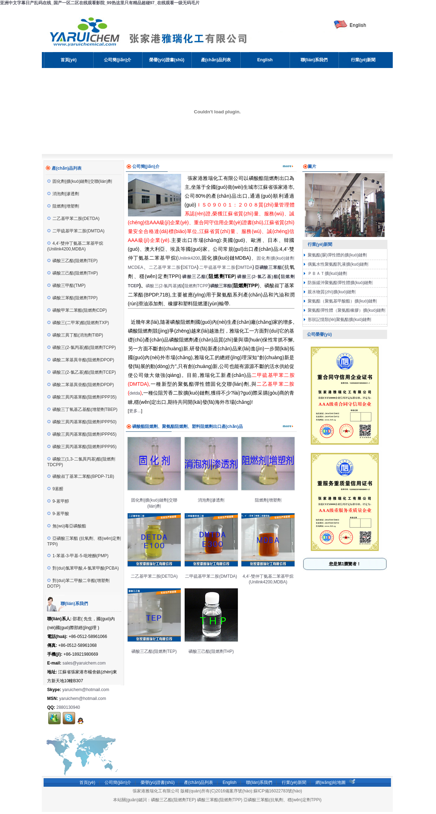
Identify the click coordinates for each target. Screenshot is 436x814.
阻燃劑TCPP (196, 285)
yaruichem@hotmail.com (85, 689)
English (229, 782)
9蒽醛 (55, 488)
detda (134, 393)
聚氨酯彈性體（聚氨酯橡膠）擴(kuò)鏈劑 (346, 310)
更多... (135, 410)
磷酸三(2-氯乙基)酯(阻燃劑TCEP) (81, 372)
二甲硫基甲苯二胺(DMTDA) (76, 230)
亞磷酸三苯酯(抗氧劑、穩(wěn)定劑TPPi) (283, 799)
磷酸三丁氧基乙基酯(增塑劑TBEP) (82, 409)
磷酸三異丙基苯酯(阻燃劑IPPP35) (82, 397)
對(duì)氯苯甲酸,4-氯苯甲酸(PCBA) (83, 568)
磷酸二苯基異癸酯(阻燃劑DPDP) (80, 384)
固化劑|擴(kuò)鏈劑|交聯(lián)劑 (79, 181)
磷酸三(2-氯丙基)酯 (164, 285)
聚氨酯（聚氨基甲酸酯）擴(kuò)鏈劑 (342, 301)
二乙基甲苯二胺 (165, 267)
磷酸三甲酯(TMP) (66, 285)
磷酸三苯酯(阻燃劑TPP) (72, 297)
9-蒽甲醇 (58, 501)
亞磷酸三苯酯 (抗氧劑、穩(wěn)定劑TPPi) (84, 541)
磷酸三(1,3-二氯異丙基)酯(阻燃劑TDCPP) (81, 462)
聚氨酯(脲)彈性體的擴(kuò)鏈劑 (337, 255)
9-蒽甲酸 (58, 513)
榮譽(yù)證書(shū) (158, 782)
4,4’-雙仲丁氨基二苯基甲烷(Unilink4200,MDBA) (75, 246)
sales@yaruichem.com (84, 663)
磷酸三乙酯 (194, 276)
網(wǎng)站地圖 (330, 782)
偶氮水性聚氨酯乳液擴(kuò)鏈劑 (338, 264)
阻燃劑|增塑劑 (63, 206)
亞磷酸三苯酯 (268, 267)
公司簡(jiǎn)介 (118, 782)
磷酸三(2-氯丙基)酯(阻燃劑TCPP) (81, 347)
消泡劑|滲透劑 (63, 193)
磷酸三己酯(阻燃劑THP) (72, 273)
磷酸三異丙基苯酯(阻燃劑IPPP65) (82, 434)
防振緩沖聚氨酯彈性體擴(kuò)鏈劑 (340, 282)
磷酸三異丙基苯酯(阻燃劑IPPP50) (82, 421)
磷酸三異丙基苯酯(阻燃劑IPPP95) (82, 446)
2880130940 (68, 707)
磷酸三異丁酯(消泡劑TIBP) (75, 335)
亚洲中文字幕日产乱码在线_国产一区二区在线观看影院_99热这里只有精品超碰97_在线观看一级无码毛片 (100, 2)
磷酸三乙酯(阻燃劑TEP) (72, 260)
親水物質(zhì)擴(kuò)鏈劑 (331, 291)
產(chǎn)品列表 (198, 782)
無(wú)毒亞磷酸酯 (66, 526)
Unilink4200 (189, 258)
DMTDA (245, 267)
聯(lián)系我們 (259, 782)
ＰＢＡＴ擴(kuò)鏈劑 (327, 273)
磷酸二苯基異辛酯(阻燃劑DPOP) (80, 359)
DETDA (190, 267)
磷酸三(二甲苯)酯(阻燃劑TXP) (78, 322)
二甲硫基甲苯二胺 (217, 267)
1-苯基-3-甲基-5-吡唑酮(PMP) (77, 555)
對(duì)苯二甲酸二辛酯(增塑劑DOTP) (78, 583)
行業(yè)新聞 (294, 782)
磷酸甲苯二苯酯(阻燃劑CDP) (77, 310)
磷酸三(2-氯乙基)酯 (257, 276)
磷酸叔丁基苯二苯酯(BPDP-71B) (80, 476)
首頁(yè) (87, 782)
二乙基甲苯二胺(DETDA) (73, 218)
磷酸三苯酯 (220, 285)
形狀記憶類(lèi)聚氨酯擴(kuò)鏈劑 (339, 319)
